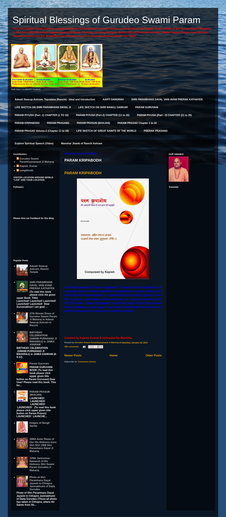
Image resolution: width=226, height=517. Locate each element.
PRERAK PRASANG (156, 131)
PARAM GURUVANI (146, 107)
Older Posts (154, 355)
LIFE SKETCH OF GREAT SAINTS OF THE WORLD (106, 131)
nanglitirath (26, 170)
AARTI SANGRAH (113, 99)
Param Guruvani (39, 363)
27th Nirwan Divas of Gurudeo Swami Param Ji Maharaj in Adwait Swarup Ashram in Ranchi (43, 319)
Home (114, 355)
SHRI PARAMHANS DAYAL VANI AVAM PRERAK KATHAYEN (167, 99)
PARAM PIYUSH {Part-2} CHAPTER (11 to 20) (102, 115)
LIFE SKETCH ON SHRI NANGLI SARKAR (103, 107)
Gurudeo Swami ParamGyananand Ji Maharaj (37, 160)
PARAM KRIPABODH (27, 123)
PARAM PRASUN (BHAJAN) (93, 123)
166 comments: (72, 346)
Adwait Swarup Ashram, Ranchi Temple (39, 269)
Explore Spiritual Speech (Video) (34, 143)
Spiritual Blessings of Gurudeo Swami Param (106, 20)
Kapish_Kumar (28, 166)
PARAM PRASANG (58, 123)
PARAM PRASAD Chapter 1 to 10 (137, 123)
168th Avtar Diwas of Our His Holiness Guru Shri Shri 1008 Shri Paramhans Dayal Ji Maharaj (43, 445)
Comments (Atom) (87, 361)
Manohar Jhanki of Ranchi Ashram (81, 143)
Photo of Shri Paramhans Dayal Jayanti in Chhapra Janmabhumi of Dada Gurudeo (42, 483)
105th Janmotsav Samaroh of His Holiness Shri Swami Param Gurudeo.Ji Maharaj (42, 464)
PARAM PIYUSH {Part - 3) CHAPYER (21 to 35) (164, 115)
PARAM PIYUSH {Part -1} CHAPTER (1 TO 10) (42, 115)
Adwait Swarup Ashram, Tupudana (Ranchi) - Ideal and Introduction (55, 99)
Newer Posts (72, 355)
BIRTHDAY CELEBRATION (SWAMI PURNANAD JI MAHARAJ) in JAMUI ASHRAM (43, 338)
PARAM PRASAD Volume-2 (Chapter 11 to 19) (42, 131)
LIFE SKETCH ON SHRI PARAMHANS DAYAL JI (43, 107)
